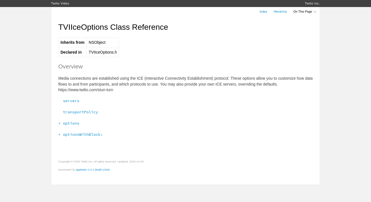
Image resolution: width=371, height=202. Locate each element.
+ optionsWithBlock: (80, 134)
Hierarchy (280, 11)
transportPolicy (78, 111)
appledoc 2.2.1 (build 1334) (93, 169)
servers (68, 100)
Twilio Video (60, 3)
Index (263, 11)
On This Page (305, 11)
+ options (68, 123)
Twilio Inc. (312, 3)
